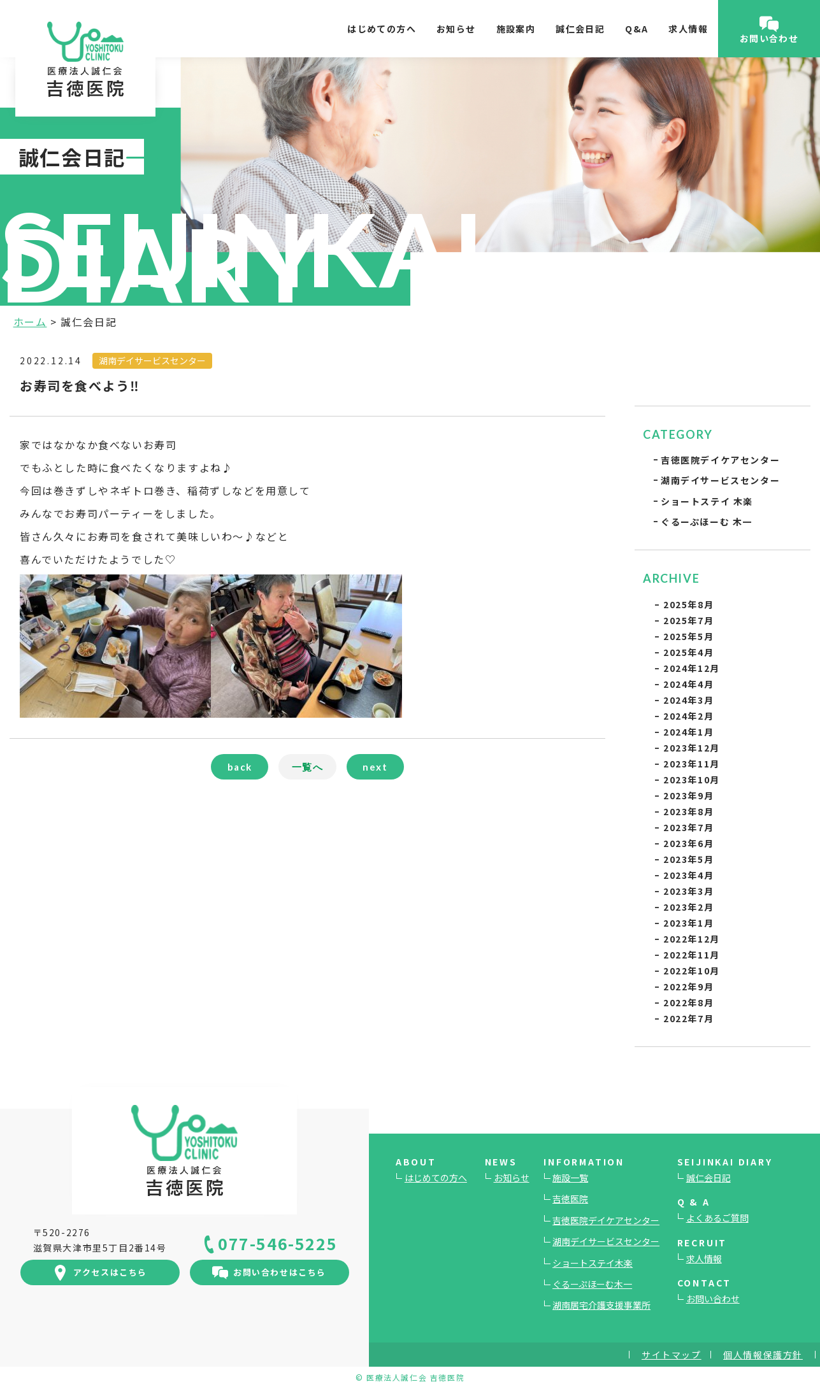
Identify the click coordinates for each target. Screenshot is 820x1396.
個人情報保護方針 (763, 1354)
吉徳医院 (570, 1198)
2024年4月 (688, 684)
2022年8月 (688, 1002)
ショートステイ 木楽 (707, 501)
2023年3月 (688, 891)
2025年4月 (688, 652)
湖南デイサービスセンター (720, 480)
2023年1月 (688, 922)
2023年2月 (688, 907)
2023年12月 (691, 747)
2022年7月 (688, 1018)
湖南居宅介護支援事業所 (601, 1305)
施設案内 (516, 28)
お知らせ (456, 28)
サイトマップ (671, 1354)
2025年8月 (688, 604)
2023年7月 (688, 827)
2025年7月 (688, 620)
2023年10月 (691, 779)
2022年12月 (691, 938)
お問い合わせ (713, 1298)
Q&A (636, 28)
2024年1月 (688, 731)
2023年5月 (688, 859)
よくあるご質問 (717, 1217)
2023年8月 (688, 811)
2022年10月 (691, 970)
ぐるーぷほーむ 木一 (706, 521)
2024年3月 (688, 700)
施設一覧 (570, 1177)
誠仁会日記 (580, 28)
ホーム (30, 321)
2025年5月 (688, 636)
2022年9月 (688, 986)
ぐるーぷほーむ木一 (592, 1284)
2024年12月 (691, 668)
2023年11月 (691, 763)
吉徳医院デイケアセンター (720, 459)
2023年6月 (688, 843)
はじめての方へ (381, 28)
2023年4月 (688, 875)
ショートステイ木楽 (592, 1263)
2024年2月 (688, 715)
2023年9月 (688, 795)
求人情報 (688, 28)
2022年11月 (691, 954)
